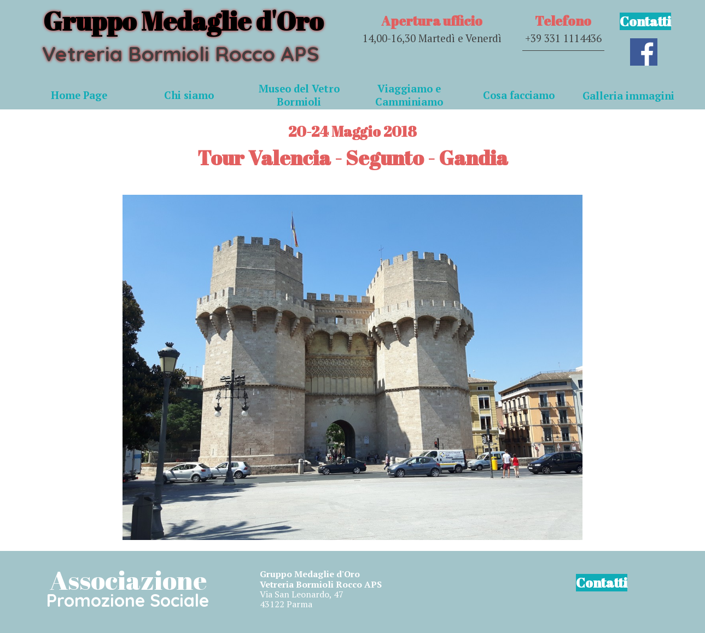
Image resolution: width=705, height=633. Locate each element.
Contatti (645, 21)
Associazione (128, 579)
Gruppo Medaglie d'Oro (183, 20)
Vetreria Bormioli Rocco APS (180, 53)
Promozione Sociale (127, 600)
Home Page (79, 95)
